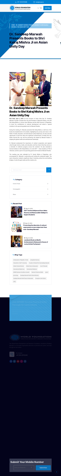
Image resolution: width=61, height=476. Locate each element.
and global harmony (34, 260)
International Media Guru (19, 269)
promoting (15, 275)
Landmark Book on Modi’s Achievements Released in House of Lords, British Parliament (36, 242)
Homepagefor (16, 189)
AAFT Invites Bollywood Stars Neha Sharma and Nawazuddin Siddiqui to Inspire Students (36, 213)
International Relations (32, 269)
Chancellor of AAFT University (20, 263)
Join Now (47, 8)
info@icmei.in (40, 2)
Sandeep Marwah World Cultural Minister (29, 275)
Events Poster (16, 183)
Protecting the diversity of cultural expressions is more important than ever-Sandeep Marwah (35, 227)
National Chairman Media (37, 272)
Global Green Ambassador (32, 266)
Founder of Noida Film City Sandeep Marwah (39, 263)
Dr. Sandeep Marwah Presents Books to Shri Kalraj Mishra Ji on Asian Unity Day (29, 111)
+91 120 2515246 (22, 2)
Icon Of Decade (43, 266)
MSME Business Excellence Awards (21, 272)
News (14, 194)
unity (14, 281)
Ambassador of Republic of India (20, 260)
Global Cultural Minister (18, 266)
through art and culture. (40, 278)
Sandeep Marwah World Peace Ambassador (23, 278)
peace (46, 272)
